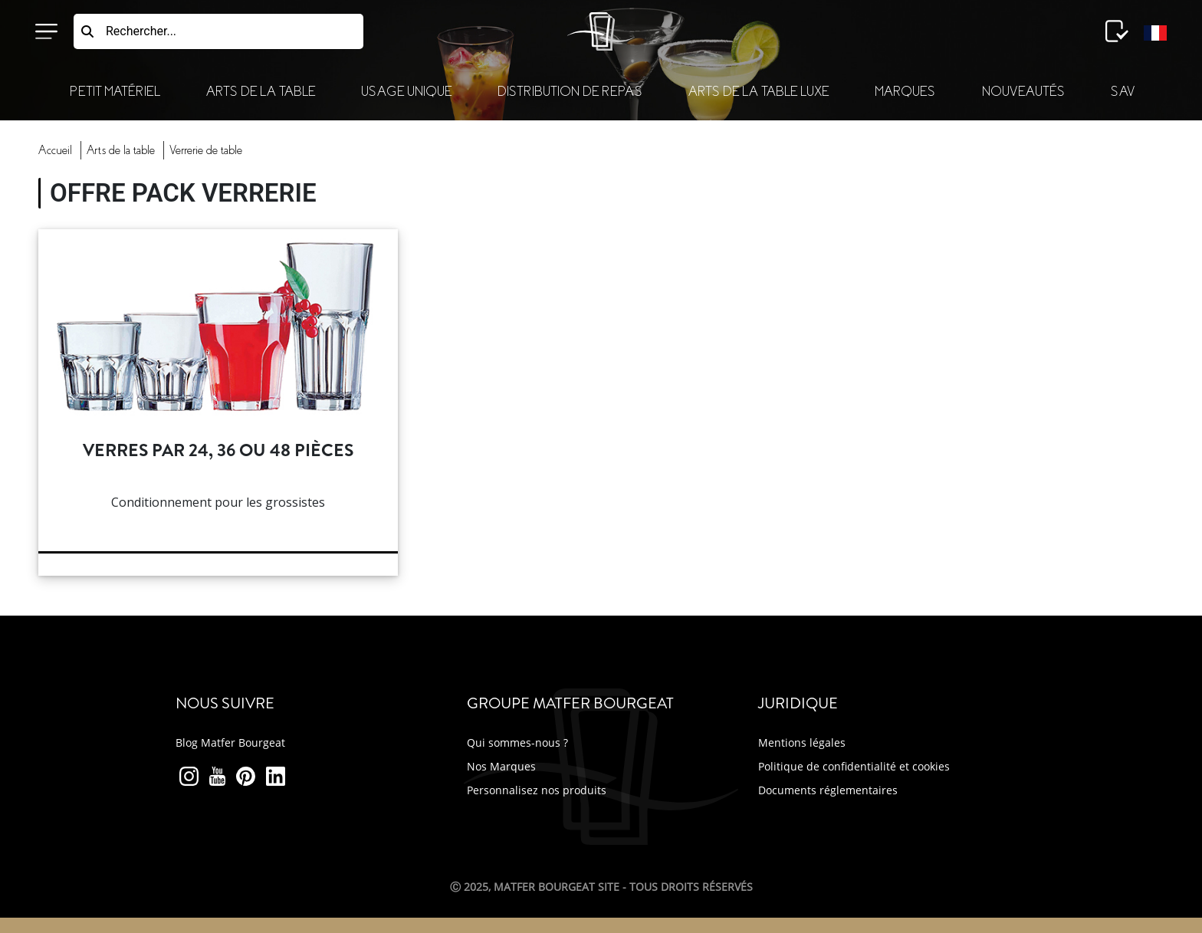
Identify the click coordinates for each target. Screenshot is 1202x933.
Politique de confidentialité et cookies (854, 766)
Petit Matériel (115, 91)
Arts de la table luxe (758, 91)
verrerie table (205, 150)
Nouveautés (1023, 91)
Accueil (55, 150)
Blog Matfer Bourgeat (230, 742)
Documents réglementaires (828, 790)
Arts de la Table (260, 91)
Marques (905, 91)
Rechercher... (141, 31)
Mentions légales (802, 742)
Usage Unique (406, 91)
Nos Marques (501, 766)
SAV (1123, 91)
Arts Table (121, 150)
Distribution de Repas (570, 91)
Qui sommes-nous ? (517, 742)
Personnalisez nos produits (536, 790)
